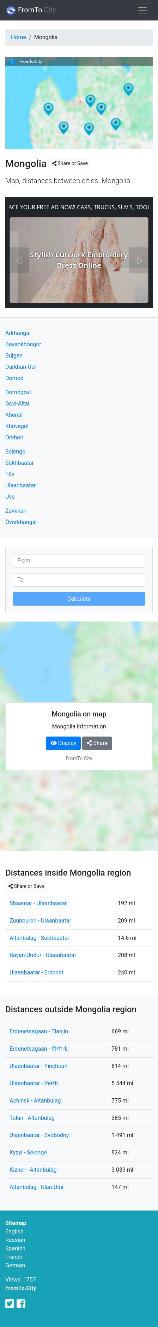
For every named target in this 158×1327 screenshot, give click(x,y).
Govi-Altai (17, 403)
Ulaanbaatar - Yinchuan (39, 1066)
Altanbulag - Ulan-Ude (36, 1187)
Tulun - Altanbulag (32, 1118)
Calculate (79, 598)
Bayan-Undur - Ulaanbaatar (43, 955)
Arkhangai (18, 333)
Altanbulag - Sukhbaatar (39, 938)
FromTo (31, 10)
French (13, 1257)
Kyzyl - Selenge (28, 1152)
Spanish (15, 1248)
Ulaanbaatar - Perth (34, 1083)
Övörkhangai (21, 522)
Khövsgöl (17, 426)
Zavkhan (15, 511)
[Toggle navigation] (142, 10)
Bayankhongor (23, 344)
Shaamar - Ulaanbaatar (38, 903)
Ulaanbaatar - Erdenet (36, 972)
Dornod (14, 378)
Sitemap (15, 1223)
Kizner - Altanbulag (33, 1169)
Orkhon (14, 437)
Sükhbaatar (19, 463)
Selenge (15, 451)
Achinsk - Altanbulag (35, 1100)
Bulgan (14, 355)
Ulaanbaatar (20, 485)
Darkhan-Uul (20, 367)
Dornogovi (18, 392)
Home (18, 37)
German (15, 1265)
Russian (15, 1240)
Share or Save (70, 163)
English (14, 1231)
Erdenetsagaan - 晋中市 (39, 1048)
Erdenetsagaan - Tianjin (39, 1031)
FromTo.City (20, 1288)
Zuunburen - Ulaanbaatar (40, 920)
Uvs (9, 496)
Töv (9, 474)
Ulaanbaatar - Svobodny (39, 1135)
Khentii (14, 415)
